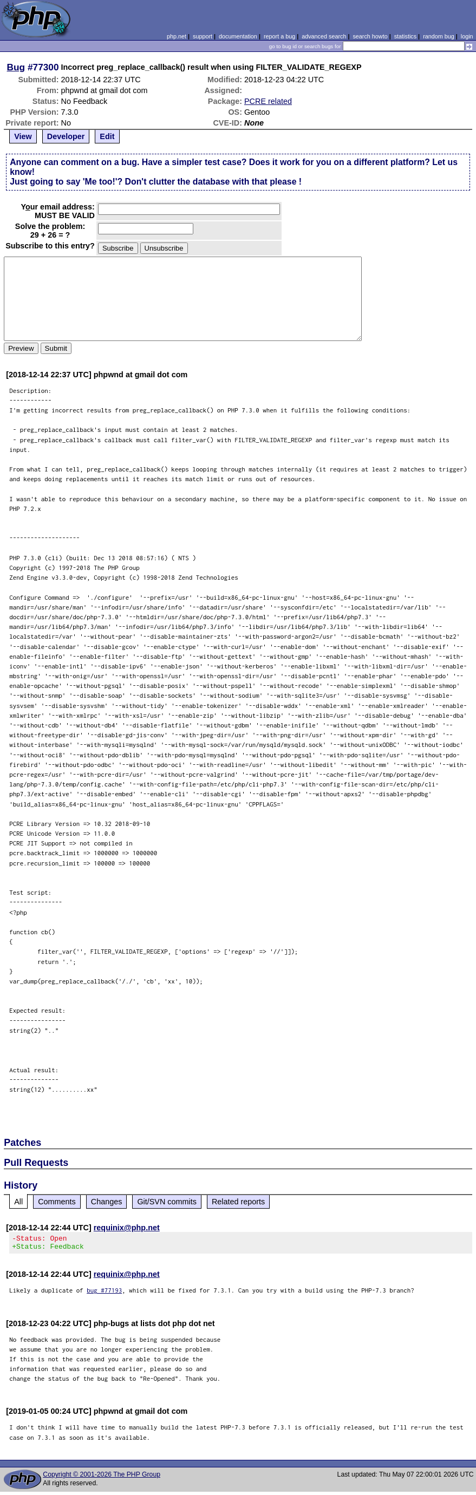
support (202, 36)
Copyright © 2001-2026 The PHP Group (101, 1477)
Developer (66, 136)
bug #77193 (104, 1293)
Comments (57, 1201)
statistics (405, 36)
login (467, 36)
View (23, 136)
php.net (176, 36)
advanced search (324, 36)
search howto (370, 36)
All (18, 1201)
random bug (438, 36)
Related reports (238, 1201)
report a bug (279, 36)
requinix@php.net (127, 1227)
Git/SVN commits (167, 1201)
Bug (16, 67)
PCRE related (268, 101)
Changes (106, 1201)
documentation (238, 36)
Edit (107, 136)
